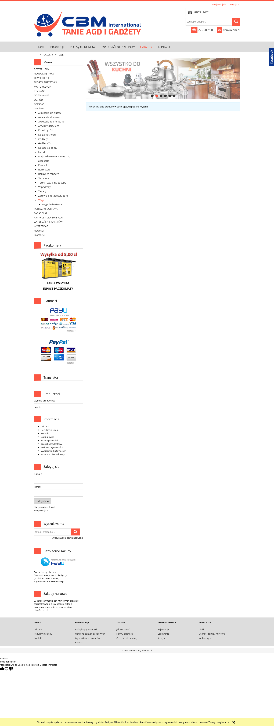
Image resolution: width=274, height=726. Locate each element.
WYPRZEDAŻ (41, 226)
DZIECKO (39, 104)
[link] (163, 78)
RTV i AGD (39, 91)
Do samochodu (47, 134)
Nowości (39, 230)
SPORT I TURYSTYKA (45, 82)
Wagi (41, 200)
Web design (205, 638)
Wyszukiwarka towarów (53, 450)
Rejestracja (163, 629)
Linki (201, 629)
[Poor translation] (8, 669)
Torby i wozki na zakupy (52, 182)
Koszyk (161, 638)
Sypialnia (43, 178)
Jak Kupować (47, 436)
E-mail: (38, 474)
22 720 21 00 (202, 30)
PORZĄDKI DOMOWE (46, 208)
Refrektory (44, 169)
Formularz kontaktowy (53, 454)
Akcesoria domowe (49, 117)
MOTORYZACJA (42, 86)
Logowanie (163, 633)
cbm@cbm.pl (228, 30)
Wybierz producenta (44, 400)
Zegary (42, 191)
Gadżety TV (44, 143)
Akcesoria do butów (49, 112)
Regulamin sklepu (50, 429)
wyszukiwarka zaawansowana (67, 537)
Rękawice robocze (48, 174)
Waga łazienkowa (52, 204)
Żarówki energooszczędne (53, 195)
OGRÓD (38, 99)
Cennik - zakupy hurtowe (212, 633)
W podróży (44, 187)
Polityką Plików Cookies (117, 722)
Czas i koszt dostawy (51, 443)
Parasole (43, 165)
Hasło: (37, 487)
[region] (163, 78)
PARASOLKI (40, 213)
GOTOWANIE (41, 95)
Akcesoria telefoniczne (51, 121)
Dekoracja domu (47, 147)
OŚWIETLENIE (42, 78)
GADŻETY (39, 108)
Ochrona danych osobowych (90, 633)
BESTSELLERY (41, 69)
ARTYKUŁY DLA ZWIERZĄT (48, 217)
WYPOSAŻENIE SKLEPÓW (48, 222)
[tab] (152, 96)
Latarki (42, 152)
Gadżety (43, 139)
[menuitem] (41, 47)
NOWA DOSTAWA (44, 73)
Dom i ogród (45, 130)
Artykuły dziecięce (48, 126)
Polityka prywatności (52, 447)
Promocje (39, 235)
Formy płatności (49, 440)
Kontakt (45, 433)
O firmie (45, 426)
